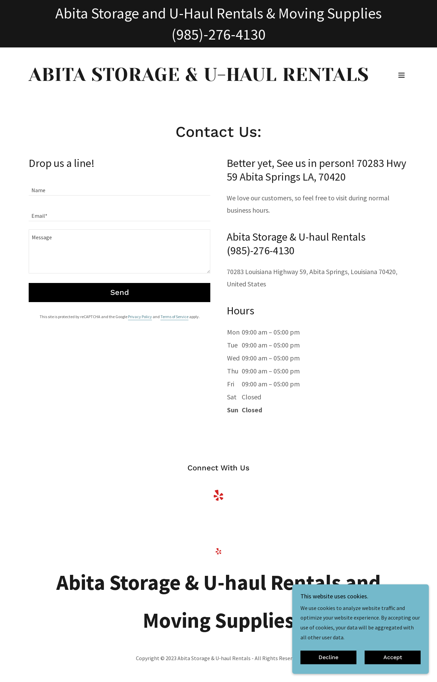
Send (119, 292)
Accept (392, 657)
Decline (328, 657)
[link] (199, 78)
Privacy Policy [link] (140, 316)
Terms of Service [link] (174, 316)
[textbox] (119, 187)
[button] (401, 75)
